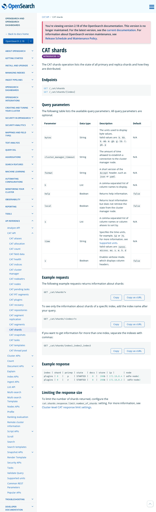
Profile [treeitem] (10, 411)
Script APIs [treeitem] (13, 431)
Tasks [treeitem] (10, 467)
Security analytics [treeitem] (15, 125)
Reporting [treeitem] (10, 206)
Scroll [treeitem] (10, 436)
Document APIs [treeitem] (15, 366)
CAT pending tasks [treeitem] (19, 289)
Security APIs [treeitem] (14, 462)
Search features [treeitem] (14, 164)
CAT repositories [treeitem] (18, 310)
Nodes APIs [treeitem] (13, 406)
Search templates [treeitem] (16, 446)
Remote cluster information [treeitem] (15, 424)
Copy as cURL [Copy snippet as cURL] (134, 297)
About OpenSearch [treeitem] (15, 51)
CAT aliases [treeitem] (15, 238)
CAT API (45, 17)
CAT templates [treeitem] (17, 345)
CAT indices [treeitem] (15, 264)
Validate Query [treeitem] (15, 473)
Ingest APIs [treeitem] (13, 381)
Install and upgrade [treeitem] (16, 65)
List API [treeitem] (11, 387)
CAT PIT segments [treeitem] (19, 294)
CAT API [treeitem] (11, 233)
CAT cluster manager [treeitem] (15, 271)
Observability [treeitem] (12, 199)
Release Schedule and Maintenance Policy (71, 38)
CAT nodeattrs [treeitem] (17, 278)
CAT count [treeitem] (14, 248)
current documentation (121, 30)
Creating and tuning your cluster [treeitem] (16, 109)
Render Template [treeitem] (16, 457)
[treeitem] (32, 50)
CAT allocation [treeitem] (17, 243)
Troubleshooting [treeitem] (15, 499)
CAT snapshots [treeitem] (17, 334)
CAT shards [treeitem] (15, 329)
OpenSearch (19, 6)
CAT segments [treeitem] (17, 324)
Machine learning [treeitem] (15, 171)
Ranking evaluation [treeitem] (17, 416)
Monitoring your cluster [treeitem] (14, 191)
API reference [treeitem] (12, 221)
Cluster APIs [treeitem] (13, 355)
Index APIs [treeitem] (13, 376)
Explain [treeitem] (11, 371)
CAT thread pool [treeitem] (18, 350)
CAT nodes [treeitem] (15, 284)
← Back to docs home (17, 34)
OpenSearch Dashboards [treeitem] (12, 89)
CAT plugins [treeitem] (15, 299)
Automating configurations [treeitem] (14, 180)
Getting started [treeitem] (14, 58)
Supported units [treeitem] (16, 478)
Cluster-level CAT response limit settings (66, 407)
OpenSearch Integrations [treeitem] (12, 99)
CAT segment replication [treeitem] (16, 317)
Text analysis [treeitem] (12, 142)
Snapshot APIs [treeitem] (15, 452)
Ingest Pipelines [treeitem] (14, 80)
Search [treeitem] (11, 441)
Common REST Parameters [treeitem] (15, 485)
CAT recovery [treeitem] (16, 304)
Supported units (108, 243)
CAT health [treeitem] (15, 259)
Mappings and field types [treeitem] (15, 134)
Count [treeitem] (10, 360)
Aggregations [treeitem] (13, 157)
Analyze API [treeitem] (13, 227)
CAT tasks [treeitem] (14, 340)
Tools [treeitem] (8, 213)
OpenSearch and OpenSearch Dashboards (14, 22)
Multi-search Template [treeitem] (14, 399)
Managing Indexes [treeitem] (15, 72)
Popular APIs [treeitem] (14, 492)
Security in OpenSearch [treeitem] (18, 118)
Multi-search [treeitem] (14, 392)
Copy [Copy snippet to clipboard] (116, 297)
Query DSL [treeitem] (10, 150)
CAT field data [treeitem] (16, 254)
